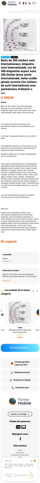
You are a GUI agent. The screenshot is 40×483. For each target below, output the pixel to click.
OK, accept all (31, 475)
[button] (7, 261)
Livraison (20, 453)
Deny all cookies (9, 475)
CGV (20, 450)
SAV (20, 457)
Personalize (20, 475)
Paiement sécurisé (20, 455)
